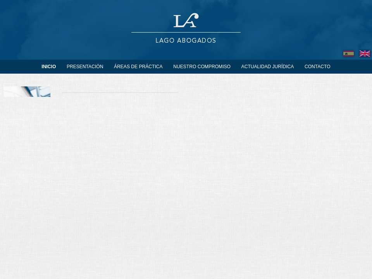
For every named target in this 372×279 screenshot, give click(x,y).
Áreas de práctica (138, 66)
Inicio (48, 66)
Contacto (318, 66)
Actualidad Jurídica (267, 66)
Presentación (85, 66)
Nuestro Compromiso (202, 66)
